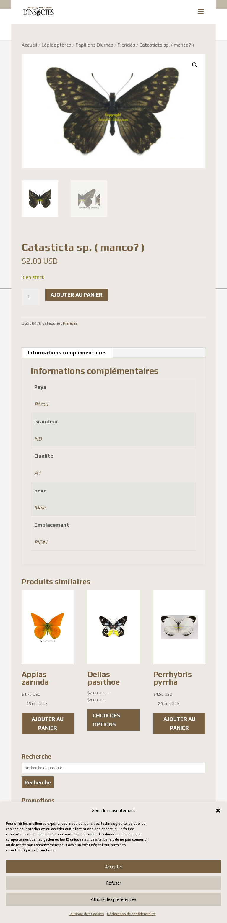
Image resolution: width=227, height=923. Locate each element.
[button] (218, 811)
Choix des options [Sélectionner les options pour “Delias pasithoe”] (106, 720)
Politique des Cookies (86, 914)
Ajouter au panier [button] (48, 723)
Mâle (40, 507)
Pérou (41, 404)
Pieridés (126, 45)
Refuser (113, 883)
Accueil (29, 45)
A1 (37, 473)
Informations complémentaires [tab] (67, 352)
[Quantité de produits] (30, 297)
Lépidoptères (56, 45)
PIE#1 (41, 542)
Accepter (113, 866)
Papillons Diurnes (94, 45)
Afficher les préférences (113, 899)
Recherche (38, 782)
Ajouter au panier (77, 295)
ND (38, 439)
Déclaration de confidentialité (131, 914)
